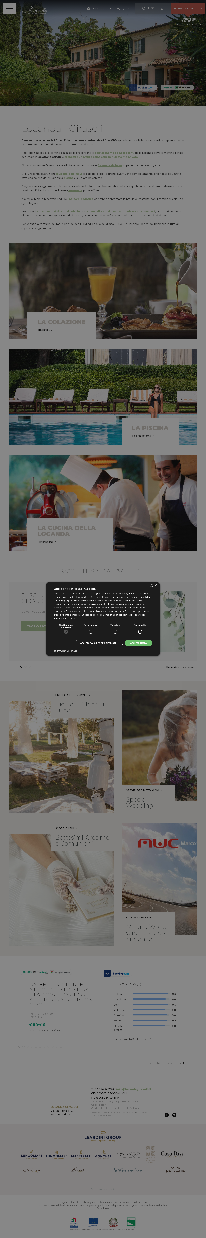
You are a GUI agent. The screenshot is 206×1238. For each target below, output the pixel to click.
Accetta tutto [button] (138, 643)
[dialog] (103, 619)
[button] (65, 650)
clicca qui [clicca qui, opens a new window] (71, 618)
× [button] (155, 585)
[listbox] (151, 585)
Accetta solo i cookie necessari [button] (98, 643)
